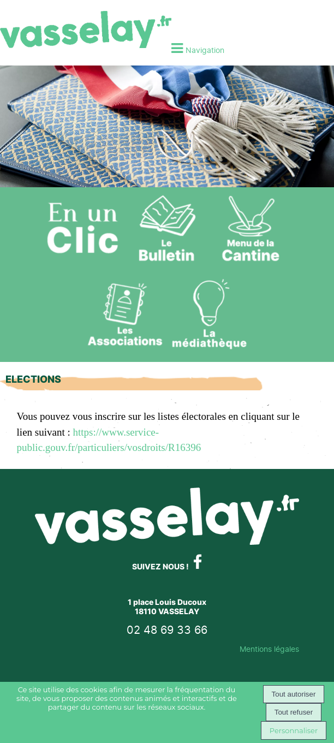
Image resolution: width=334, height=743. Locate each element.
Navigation (205, 50)
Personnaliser (294, 730)
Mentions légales (269, 648)
